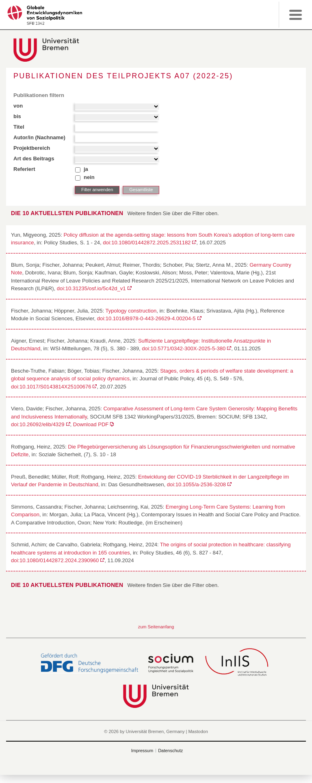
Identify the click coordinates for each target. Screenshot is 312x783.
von (18, 106)
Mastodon (198, 731)
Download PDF (90, 424)
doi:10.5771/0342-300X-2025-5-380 (183, 348)
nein (89, 177)
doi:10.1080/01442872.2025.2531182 (147, 242)
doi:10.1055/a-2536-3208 (196, 484)
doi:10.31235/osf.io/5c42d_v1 (91, 288)
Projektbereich (31, 148)
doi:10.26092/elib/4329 (38, 424)
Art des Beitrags (33, 158)
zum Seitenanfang (156, 626)
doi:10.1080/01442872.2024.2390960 (55, 560)
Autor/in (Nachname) (39, 137)
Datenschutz (170, 750)
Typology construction (130, 311)
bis (17, 116)
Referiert (24, 169)
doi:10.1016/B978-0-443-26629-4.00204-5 (146, 318)
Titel (18, 127)
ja (86, 169)
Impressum (142, 750)
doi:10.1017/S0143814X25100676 (51, 387)
